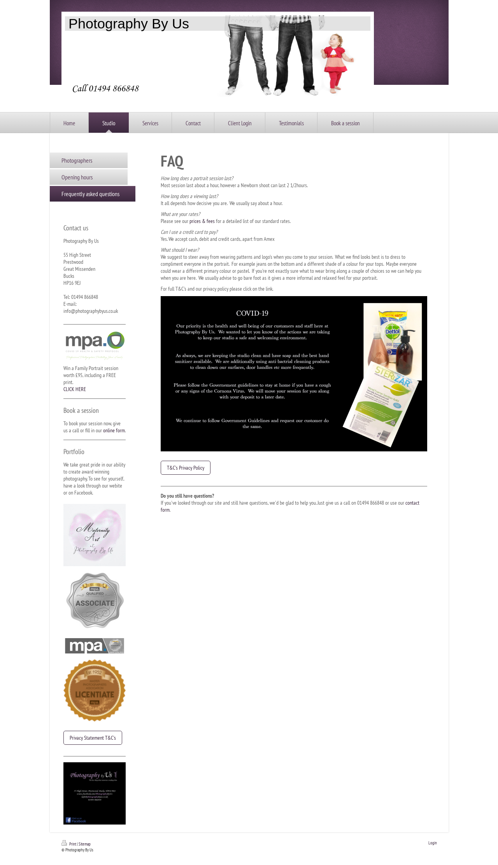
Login (432, 843)
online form (114, 430)
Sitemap (85, 844)
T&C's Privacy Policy (185, 467)
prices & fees (202, 221)
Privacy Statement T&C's (93, 737)
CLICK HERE (74, 389)
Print (69, 844)
